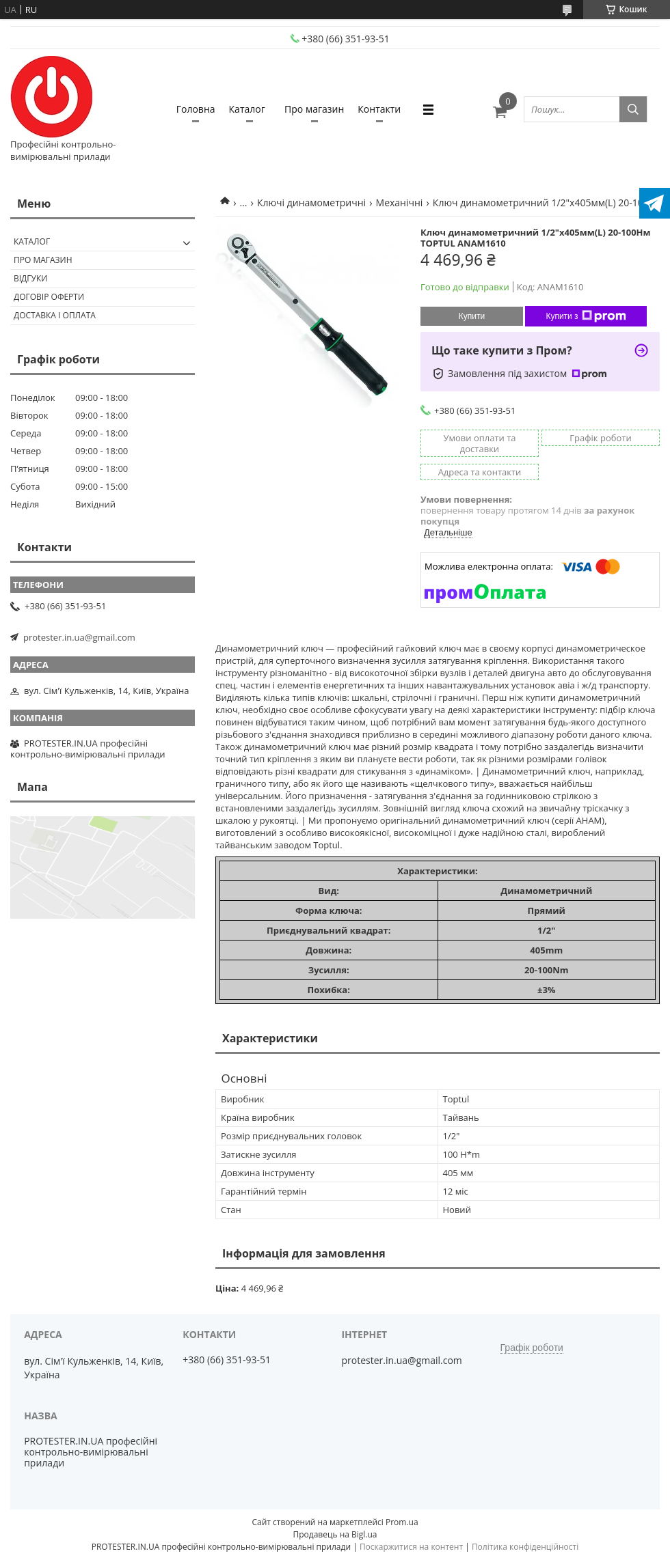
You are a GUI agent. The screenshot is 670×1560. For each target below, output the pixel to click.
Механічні (399, 202)
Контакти (379, 108)
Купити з (586, 316)
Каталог (247, 108)
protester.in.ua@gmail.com (79, 637)
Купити (472, 316)
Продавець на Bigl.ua (335, 1534)
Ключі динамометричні (311, 202)
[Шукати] (633, 109)
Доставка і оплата (55, 315)
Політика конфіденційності (525, 1546)
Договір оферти (49, 297)
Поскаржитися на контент (411, 1546)
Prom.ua (402, 1522)
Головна (195, 108)
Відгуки (30, 278)
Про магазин (314, 108)
